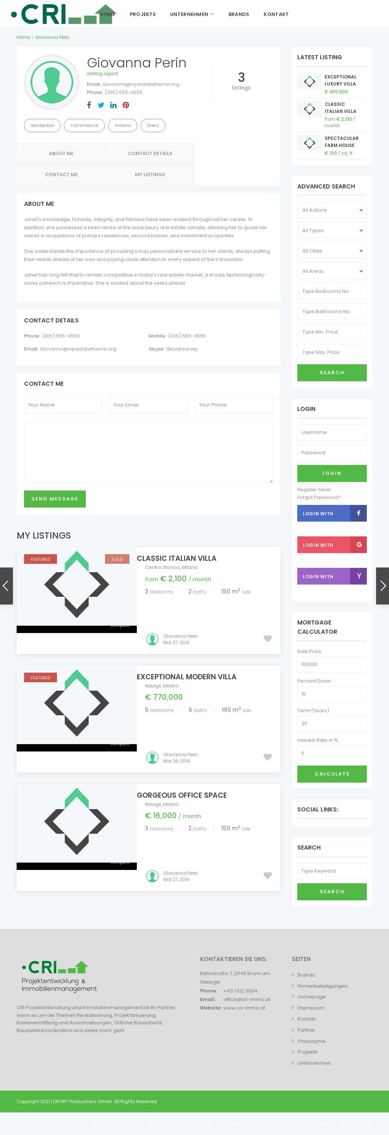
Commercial (84, 125)
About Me (49, 154)
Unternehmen (189, 14)
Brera (153, 125)
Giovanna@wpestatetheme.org (141, 84)
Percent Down (314, 681)
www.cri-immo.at (244, 1007)
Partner (306, 1030)
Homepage (312, 996)
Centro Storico (162, 548)
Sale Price (309, 651)
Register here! (314, 489)
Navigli (153, 646)
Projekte (143, 14)
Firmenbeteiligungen (323, 986)
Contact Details (115, 154)
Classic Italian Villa (185, 540)
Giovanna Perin (180, 596)
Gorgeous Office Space (190, 735)
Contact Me (182, 154)
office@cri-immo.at (246, 999)
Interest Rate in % (317, 740)
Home (107, 14)
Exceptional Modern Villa (195, 637)
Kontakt (276, 14)
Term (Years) (313, 710)
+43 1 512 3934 (240, 990)
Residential (42, 125)
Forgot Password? (319, 497)
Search (332, 372)
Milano (123, 125)
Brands (239, 14)
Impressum (311, 1007)
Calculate (332, 773)
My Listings (247, 154)
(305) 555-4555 (124, 92)
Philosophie (312, 1041)
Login (332, 473)
